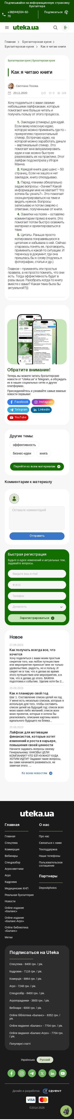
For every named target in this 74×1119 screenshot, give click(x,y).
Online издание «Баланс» (14, 909)
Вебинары (11, 855)
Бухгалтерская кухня (19, 60)
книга (44, 453)
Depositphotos (48, 887)
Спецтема (11, 842)
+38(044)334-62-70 (18, 14)
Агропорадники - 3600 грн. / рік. (29, 1000)
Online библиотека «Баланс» (16, 929)
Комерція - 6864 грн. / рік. (25, 978)
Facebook (21, 402)
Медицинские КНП (16, 888)
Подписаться (53, 12)
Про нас (44, 836)
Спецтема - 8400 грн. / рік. (26, 964)
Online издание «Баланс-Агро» (14, 919)
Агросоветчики (14, 868)
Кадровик (11, 881)
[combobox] (37, 607)
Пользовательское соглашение (51, 864)
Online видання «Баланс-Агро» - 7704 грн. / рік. (36, 1034)
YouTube (20, 417)
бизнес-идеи (22, 453)
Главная (10, 836)
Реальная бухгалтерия (19, 895)
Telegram (21, 410)
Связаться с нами (50, 842)
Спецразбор (12, 862)
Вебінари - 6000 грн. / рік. (25, 1007)
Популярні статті (20, 1043)
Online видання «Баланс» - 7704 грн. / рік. (36, 1025)
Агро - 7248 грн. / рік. (22, 986)
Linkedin (44, 410)
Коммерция (12, 849)
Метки (9, 937)
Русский (45, 1059)
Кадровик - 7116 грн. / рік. (25, 971)
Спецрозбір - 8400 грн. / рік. (27, 993)
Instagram (45, 402)
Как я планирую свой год (28, 693)
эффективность (24, 445)
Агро (8, 875)
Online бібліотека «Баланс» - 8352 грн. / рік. (34, 1017)
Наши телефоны (49, 855)
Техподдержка (48, 849)
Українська (28, 1059)
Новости (10, 901)
